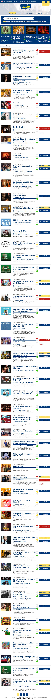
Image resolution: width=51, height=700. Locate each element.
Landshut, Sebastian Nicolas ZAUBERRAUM (23, 542)
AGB (17, 1)
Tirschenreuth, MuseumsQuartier (21, 648)
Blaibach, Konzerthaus (19, 433)
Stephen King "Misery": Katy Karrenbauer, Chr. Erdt (17, 38)
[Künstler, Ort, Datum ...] (19, 18)
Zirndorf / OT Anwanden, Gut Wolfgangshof (23, 171)
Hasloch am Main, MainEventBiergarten (22, 583)
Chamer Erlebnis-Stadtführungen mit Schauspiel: (23, 129)
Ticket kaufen (43, 64)
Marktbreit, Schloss (18, 621)
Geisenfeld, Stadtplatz (19, 300)
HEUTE (21, 13)
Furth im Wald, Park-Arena (20, 94)
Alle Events (12, 13)
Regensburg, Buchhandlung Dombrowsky (23, 517)
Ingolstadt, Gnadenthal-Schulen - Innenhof (23, 222)
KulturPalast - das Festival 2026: (20, 169)
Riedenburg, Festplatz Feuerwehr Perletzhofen (24, 382)
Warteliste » (41, 131)
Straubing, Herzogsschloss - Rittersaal (22, 410)
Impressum (33, 1)
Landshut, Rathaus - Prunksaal (21, 481)
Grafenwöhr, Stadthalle (19, 504)
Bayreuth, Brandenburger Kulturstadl (22, 659)
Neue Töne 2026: (17, 408)
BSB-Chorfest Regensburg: (19, 328)
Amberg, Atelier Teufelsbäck (20, 118)
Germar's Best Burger (19, 54)
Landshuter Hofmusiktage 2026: (20, 479)
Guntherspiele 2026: (17, 233)
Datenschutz (24, 698)
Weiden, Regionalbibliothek (20, 145)
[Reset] (33, 18)
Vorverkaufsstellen (8, 1)
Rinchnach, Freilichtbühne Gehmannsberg (23, 234)
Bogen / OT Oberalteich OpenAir (21, 570)
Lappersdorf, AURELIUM (19, 556)
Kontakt (28, 1)
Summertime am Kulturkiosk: (19, 80)
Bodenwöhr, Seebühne (19, 468)
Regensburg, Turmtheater (20, 105)
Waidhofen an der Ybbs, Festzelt (21, 421)
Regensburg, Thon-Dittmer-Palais (21, 157)
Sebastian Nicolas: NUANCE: (19, 541)
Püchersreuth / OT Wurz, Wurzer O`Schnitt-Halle (24, 247)
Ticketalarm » (41, 133)
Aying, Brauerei (18, 313)
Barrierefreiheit (31, 698)
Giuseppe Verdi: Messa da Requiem (30, 37)
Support (21, 1)
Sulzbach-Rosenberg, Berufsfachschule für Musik (24, 370)
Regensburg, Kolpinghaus (20, 329)
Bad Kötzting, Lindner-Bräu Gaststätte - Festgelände (25, 259)
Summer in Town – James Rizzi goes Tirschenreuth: (23, 646)
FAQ (14, 1)
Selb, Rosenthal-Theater (19, 199)
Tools (25, 1)
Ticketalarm (29, 13)
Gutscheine (39, 13)
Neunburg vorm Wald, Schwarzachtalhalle (23, 530)
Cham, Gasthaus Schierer (20, 130)
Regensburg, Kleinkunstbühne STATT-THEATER (24, 67)
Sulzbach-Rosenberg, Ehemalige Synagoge (23, 186)
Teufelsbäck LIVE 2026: (18, 117)
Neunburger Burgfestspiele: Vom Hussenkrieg (43, 37)
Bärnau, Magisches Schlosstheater (21, 493)
